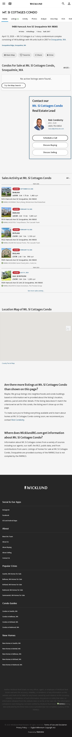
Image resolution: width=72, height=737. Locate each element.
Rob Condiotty (55, 120)
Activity (25, 19)
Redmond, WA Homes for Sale (12, 590)
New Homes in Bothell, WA (11, 649)
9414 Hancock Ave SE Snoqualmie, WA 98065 (19, 199)
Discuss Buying (50, 145)
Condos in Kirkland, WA (10, 622)
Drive (50, 55)
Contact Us (6, 558)
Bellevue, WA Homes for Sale (12, 579)
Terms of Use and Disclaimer (55, 725)
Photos (34, 19)
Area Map (54, 19)
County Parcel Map (8, 363)
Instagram (5, 510)
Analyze (44, 19)
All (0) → (66, 68)
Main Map (9, 55)
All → (68, 178)
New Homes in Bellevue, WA (11, 654)
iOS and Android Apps (9, 521)
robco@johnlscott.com (56, 129)
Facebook (5, 515)
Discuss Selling (50, 152)
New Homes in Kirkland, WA (11, 659)
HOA (63, 19)
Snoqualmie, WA (58, 39)
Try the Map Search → (13, 85)
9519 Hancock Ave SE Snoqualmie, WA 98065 (19, 219)
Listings (15, 19)
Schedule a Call (50, 138)
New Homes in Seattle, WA (11, 643)
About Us (5, 542)
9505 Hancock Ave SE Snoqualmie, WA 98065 (19, 260)
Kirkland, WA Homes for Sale (12, 585)
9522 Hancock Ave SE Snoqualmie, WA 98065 (19, 240)
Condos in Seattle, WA (9, 611)
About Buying (7, 547)
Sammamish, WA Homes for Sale (13, 595)
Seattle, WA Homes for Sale (11, 574)
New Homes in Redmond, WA (12, 665)
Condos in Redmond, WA (10, 627)
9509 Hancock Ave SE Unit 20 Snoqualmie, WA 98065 (22, 283)
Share (38, 55)
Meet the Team (7, 537)
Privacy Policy (21, 727)
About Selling (7, 553)
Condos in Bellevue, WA (10, 617)
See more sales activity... (36, 291)
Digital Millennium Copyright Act (43, 727)
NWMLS (62, 704)
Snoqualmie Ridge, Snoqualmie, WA (14, 45)
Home (4, 19)
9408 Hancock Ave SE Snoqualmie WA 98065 (35, 26)
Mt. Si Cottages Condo (19, 12)
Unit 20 (19, 276)
